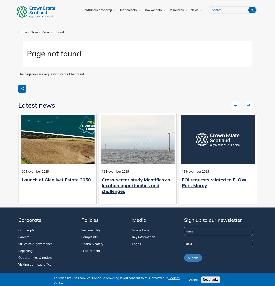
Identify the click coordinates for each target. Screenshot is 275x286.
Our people (26, 230)
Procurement (90, 251)
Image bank (140, 230)
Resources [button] (176, 10)
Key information (143, 237)
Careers (23, 237)
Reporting (25, 251)
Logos (136, 244)
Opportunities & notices (35, 258)
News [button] (194, 10)
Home (22, 32)
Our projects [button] (128, 10)
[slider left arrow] (249, 105)
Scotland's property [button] (97, 10)
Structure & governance (35, 244)
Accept (194, 280)
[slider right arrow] (235, 105)
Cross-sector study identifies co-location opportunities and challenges (137, 185)
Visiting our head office (34, 264)
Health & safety (92, 244)
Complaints (89, 237)
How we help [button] (153, 10)
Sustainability (90, 230)
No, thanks (210, 280)
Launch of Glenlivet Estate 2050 (56, 180)
